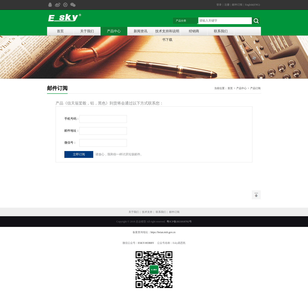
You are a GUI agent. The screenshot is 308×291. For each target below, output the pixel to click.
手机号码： (71, 118)
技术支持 (147, 211)
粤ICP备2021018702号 (179, 221)
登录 (219, 4)
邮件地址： (71, 130)
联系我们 (221, 31)
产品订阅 (255, 88)
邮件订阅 (237, 4)
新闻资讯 (140, 31)
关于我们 (87, 31)
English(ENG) (252, 4)
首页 (60, 31)
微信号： (70, 142)
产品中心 (114, 31)
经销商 (194, 31)
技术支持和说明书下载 (167, 32)
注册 (227, 4)
